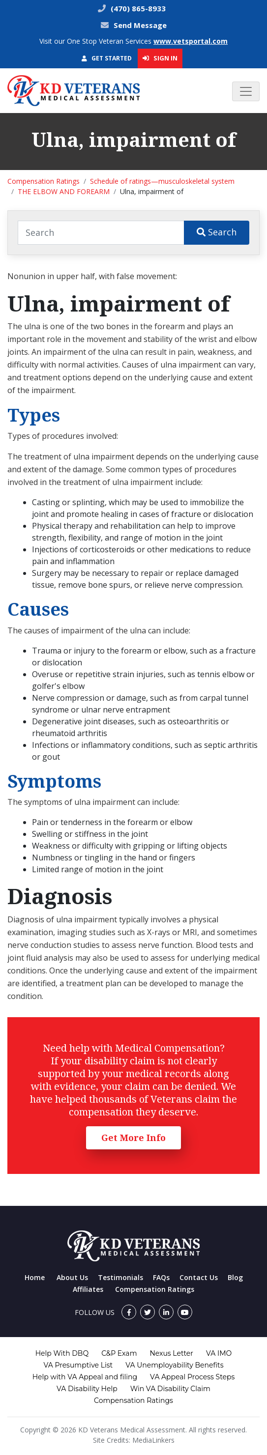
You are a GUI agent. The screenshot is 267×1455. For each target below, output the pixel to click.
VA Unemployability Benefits (174, 1365)
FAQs (161, 1277)
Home (35, 1277)
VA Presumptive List (78, 1365)
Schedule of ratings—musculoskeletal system (162, 181)
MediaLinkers (153, 1440)
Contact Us (198, 1277)
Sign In (160, 58)
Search (217, 232)
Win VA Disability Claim (170, 1388)
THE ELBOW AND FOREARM (64, 191)
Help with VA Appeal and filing (84, 1376)
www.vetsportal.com (190, 41)
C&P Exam (119, 1353)
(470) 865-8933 (137, 8)
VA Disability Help (87, 1388)
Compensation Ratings (43, 181)
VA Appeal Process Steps (192, 1376)
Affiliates (88, 1289)
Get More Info (133, 1137)
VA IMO (219, 1353)
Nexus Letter (171, 1353)
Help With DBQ (62, 1353)
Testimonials (120, 1277)
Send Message (140, 25)
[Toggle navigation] (246, 91)
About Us (72, 1277)
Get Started (107, 58)
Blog (235, 1277)
